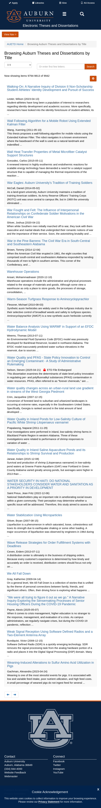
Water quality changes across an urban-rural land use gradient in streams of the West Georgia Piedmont (50, 389)
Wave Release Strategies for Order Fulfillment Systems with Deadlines (48, 544)
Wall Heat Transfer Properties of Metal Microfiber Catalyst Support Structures (47, 153)
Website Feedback (15, 772)
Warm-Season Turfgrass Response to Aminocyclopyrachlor (48, 299)
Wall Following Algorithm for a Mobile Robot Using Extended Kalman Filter (49, 122)
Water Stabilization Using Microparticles (35, 515)
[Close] (98, 789)
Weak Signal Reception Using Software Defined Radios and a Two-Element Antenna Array (50, 633)
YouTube (58, 772)
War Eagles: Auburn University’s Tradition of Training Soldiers (50, 183)
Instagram (59, 768)
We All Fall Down (19, 573)
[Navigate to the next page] (14, 695)
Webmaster (11, 776)
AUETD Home (15, 44)
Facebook (59, 761)
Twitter (57, 764)
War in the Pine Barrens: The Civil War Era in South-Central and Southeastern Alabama (48, 242)
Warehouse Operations (23, 271)
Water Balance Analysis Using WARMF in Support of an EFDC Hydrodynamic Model (50, 328)
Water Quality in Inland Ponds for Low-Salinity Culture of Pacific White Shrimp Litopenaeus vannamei (46, 420)
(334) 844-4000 (13, 768)
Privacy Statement (48, 801)
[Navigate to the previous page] (7, 695)
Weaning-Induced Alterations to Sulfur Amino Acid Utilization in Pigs (50, 664)
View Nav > (10, 34)
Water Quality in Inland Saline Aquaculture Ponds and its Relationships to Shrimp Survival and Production (46, 451)
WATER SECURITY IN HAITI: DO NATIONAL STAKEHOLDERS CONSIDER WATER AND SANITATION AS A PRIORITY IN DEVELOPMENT (50, 484)
